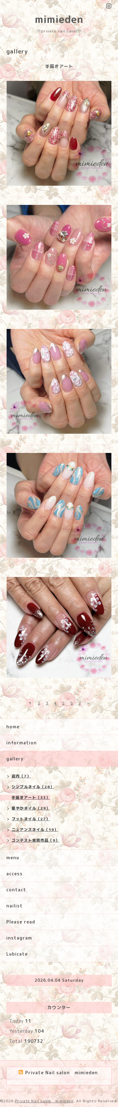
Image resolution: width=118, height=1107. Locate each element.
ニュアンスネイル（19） (35, 829)
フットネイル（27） (31, 819)
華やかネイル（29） (31, 808)
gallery (15, 759)
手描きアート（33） (31, 797)
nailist (14, 906)
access (14, 874)
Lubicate (17, 954)
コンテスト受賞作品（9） (35, 840)
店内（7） (21, 776)
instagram (19, 938)
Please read (20, 922)
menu (12, 858)
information (21, 743)
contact (16, 890)
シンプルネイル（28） (33, 786)
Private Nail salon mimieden (44, 1101)
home (13, 727)
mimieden (59, 19)
